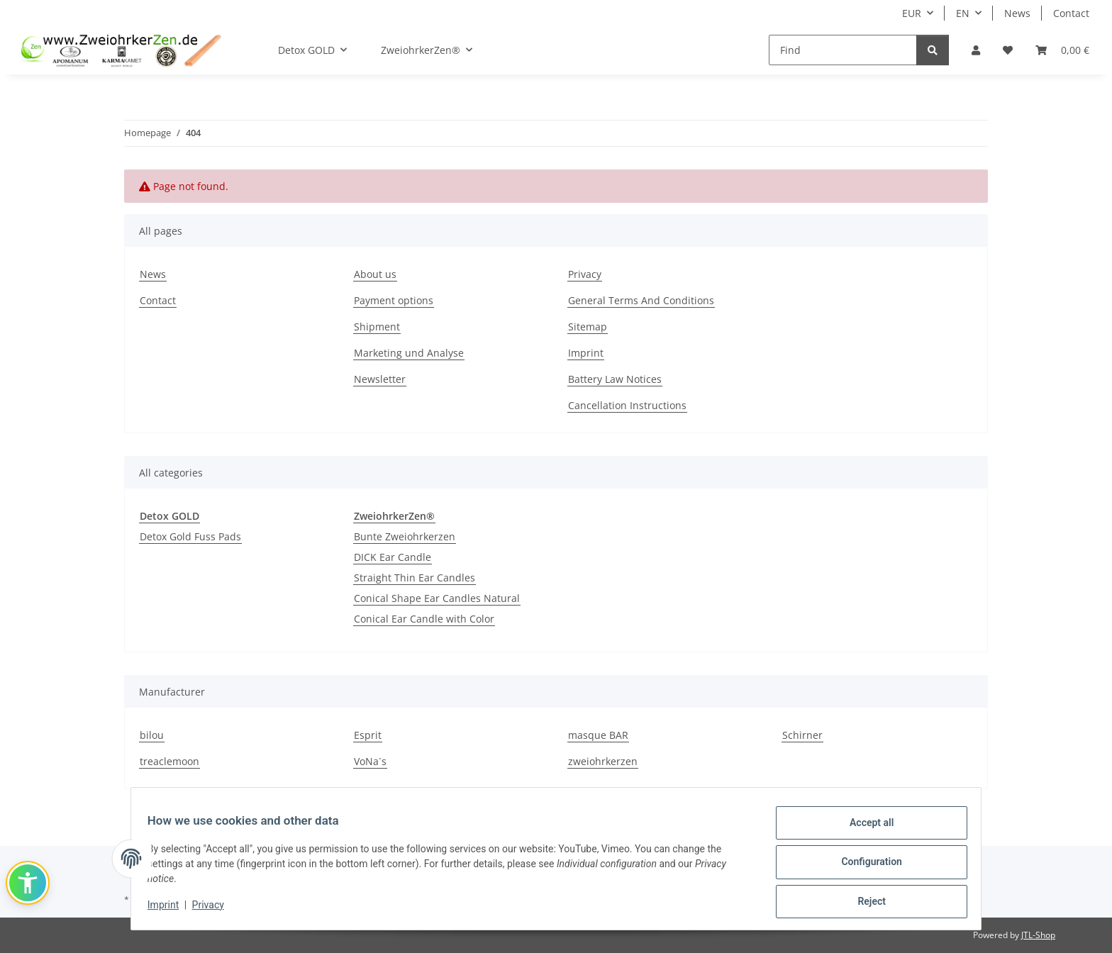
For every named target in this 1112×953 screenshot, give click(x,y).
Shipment (377, 326)
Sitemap (587, 326)
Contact (1071, 13)
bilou (152, 735)
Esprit (368, 735)
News (1017, 13)
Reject (865, 902)
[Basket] (1062, 50)
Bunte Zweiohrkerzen (404, 536)
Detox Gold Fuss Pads (190, 536)
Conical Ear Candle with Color (424, 618)
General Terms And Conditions (641, 300)
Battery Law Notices (615, 379)
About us (375, 274)
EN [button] (962, 13)
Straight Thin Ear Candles (414, 577)
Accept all (865, 829)
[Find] (843, 50)
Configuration (865, 865)
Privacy (214, 908)
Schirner (802, 735)
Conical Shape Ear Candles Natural (437, 598)
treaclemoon (169, 761)
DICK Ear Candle (392, 557)
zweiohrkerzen (603, 761)
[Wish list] (1007, 50)
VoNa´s (370, 761)
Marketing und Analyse (409, 353)
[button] (975, 50)
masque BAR (598, 735)
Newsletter (380, 379)
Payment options (393, 300)
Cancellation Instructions (627, 405)
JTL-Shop (1038, 935)
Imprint (169, 908)
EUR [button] (911, 13)
